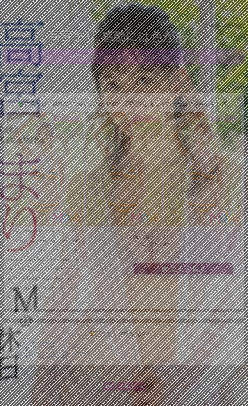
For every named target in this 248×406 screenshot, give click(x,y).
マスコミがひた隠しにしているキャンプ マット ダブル (47, 346)
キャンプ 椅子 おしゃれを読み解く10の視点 (40, 356)
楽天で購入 (183, 269)
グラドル (9, 379)
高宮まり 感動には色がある (124, 36)
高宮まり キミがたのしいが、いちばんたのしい (124, 56)
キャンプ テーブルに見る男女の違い (36, 342)
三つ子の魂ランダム (26, 349)
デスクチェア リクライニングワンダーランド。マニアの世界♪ (51, 353)
